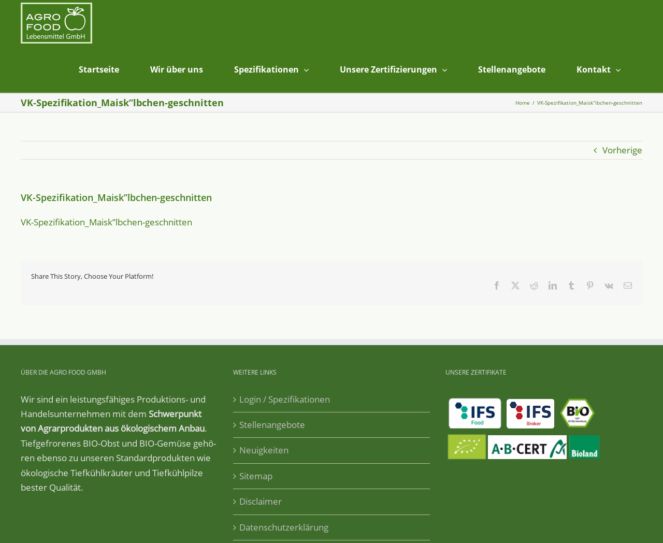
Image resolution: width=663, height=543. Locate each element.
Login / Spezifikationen (284, 399)
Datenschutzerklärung (283, 527)
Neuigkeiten (264, 450)
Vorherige (622, 150)
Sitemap (255, 476)
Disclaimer (260, 501)
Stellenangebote (272, 425)
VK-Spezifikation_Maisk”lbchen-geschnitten (106, 222)
